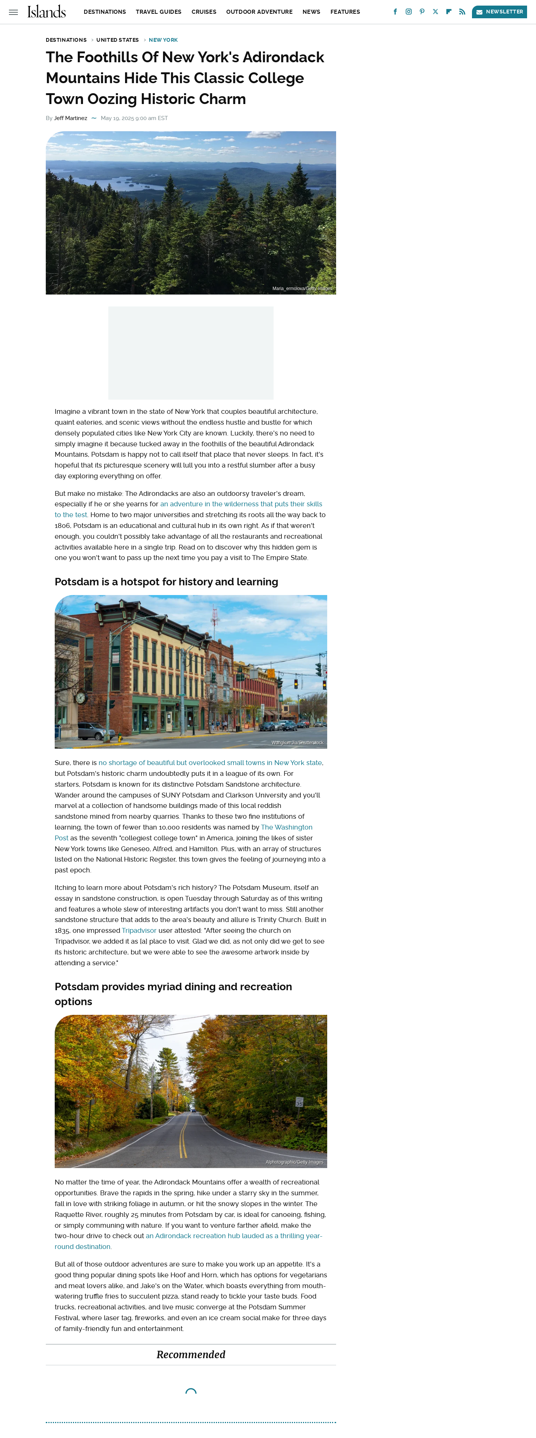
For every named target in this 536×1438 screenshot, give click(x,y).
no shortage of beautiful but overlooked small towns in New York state (210, 763)
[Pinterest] (422, 13)
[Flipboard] (449, 13)
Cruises (204, 12)
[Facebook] (395, 13)
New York (163, 40)
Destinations (105, 12)
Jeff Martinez (70, 118)
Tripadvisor (139, 930)
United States (117, 40)
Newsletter (499, 12)
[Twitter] (435, 13)
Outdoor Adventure (259, 12)
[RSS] (462, 13)
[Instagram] (408, 13)
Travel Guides (159, 12)
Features (345, 12)
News (311, 12)
